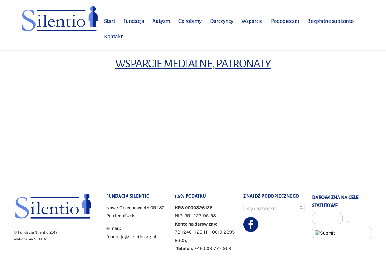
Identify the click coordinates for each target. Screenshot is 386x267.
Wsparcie (252, 21)
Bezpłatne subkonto (330, 21)
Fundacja (134, 21)
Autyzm (161, 21)
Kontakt (113, 37)
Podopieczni (285, 21)
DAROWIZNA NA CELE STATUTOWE (335, 201)
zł (349, 221)
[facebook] (251, 224)
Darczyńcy (221, 21)
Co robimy (190, 21)
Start (109, 21)
